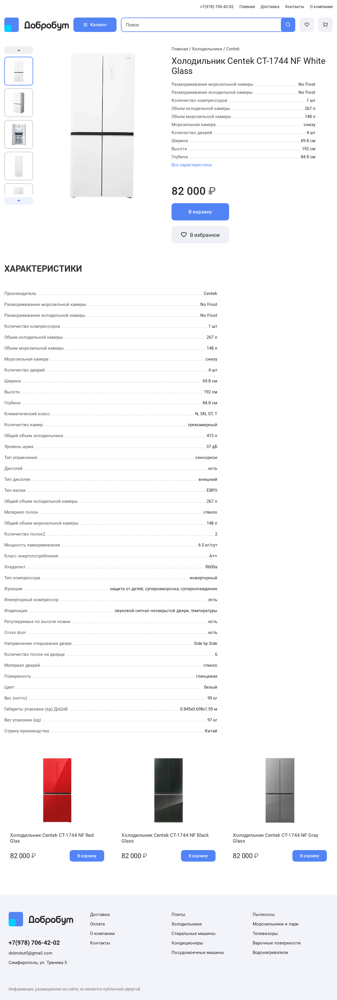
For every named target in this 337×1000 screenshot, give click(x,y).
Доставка (270, 6)
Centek (233, 49)
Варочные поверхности (277, 943)
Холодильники (207, 49)
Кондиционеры (187, 943)
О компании (321, 6)
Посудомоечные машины (198, 952)
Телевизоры (265, 933)
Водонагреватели (270, 952)
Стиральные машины (194, 933)
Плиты (178, 914)
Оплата (97, 924)
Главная (247, 6)
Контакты (294, 6)
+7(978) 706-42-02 (217, 6)
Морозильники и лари (275, 924)
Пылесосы (264, 914)
